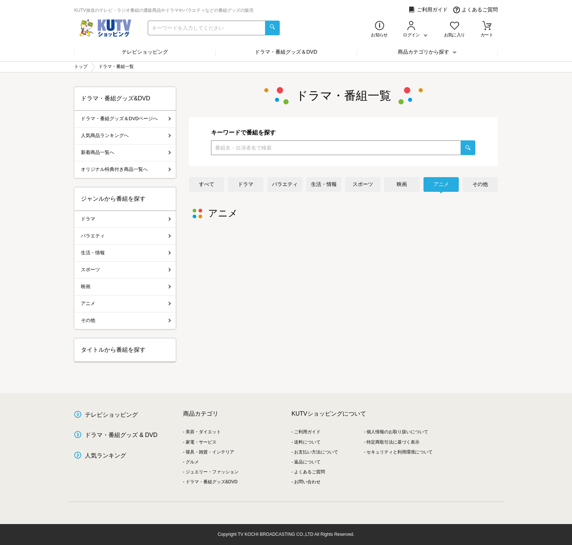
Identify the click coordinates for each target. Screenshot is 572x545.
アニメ (441, 184)
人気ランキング (105, 455)
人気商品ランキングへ (126, 135)
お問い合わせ (307, 481)
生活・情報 (324, 184)
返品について (307, 462)
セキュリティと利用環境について (400, 452)
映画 (402, 184)
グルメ (192, 462)
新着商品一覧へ (126, 152)
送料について (307, 442)
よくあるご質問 (475, 9)
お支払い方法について (316, 452)
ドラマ (245, 184)
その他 (480, 184)
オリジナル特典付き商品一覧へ (126, 169)
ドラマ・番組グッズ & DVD (121, 435)
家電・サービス (201, 442)
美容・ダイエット (203, 431)
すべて (206, 184)
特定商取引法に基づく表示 (393, 442)
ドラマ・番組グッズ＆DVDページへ (126, 118)
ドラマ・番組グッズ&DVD (211, 481)
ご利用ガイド (428, 9)
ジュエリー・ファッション (212, 471)
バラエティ (285, 184)
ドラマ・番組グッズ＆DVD (286, 52)
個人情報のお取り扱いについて (397, 431)
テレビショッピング (145, 52)
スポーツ (363, 184)
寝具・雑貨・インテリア (210, 452)
